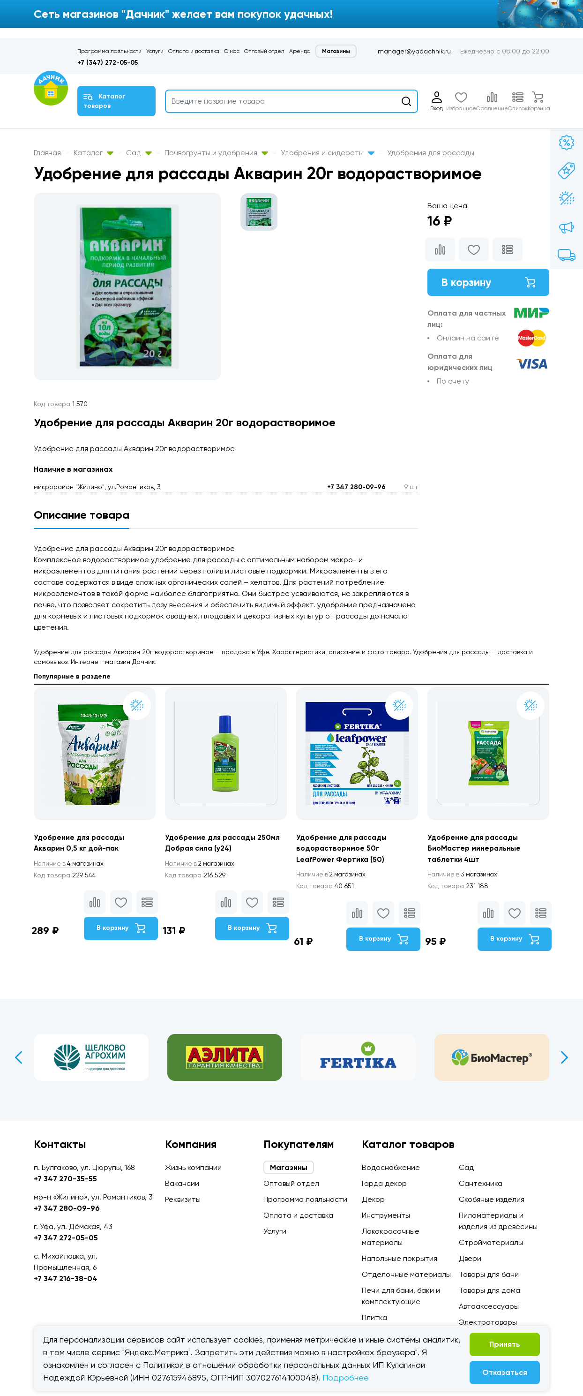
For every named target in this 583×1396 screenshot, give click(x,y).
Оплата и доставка (193, 51)
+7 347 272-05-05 (66, 1237)
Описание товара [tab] (81, 514)
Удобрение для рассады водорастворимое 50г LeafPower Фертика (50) (343, 848)
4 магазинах (70, 864)
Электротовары (488, 1322)
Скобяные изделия (491, 1199)
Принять (504, 1344)
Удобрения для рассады (430, 152)
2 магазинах (201, 864)
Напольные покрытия (399, 1258)
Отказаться (504, 1372)
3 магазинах (464, 875)
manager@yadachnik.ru (414, 51)
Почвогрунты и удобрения (216, 152)
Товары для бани (489, 1274)
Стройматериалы (491, 1242)
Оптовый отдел (264, 51)
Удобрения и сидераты (327, 152)
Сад (139, 152)
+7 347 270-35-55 (65, 1178)
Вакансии (182, 1183)
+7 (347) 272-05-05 (107, 63)
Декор (373, 1199)
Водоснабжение (391, 1167)
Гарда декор (384, 1183)
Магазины (336, 51)
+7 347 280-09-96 (356, 487)
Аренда (300, 51)
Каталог (93, 152)
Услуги (155, 51)
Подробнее (345, 1377)
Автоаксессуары (489, 1306)
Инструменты (386, 1215)
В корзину (488, 282)
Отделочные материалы (406, 1274)
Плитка (374, 1317)
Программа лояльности (109, 51)
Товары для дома (489, 1290)
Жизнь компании (193, 1167)
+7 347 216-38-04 (65, 1278)
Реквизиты (183, 1199)
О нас (231, 51)
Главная (47, 152)
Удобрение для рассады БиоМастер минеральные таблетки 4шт (475, 848)
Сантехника (480, 1183)
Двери (470, 1258)
